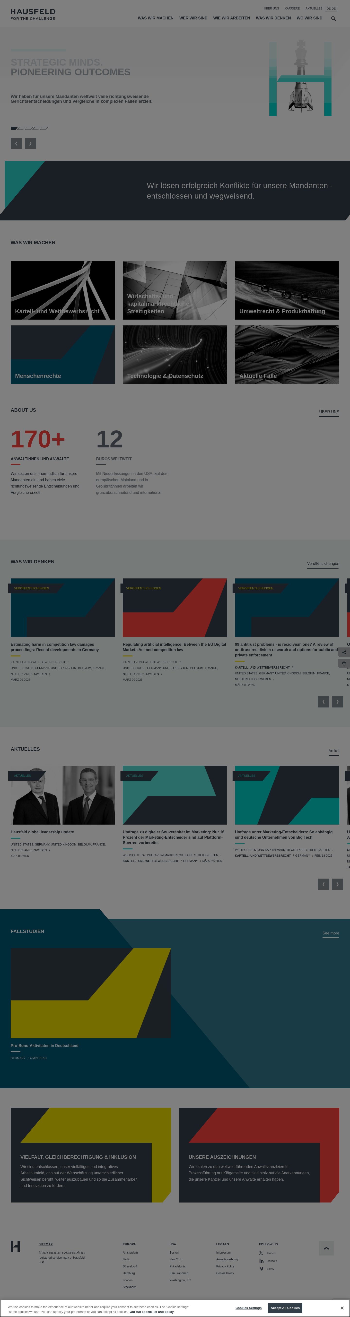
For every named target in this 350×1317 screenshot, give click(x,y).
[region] (175, 1308)
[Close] (342, 1308)
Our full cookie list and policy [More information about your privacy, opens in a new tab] (152, 1312)
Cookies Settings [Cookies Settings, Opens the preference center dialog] (249, 1308)
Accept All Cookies (285, 1308)
